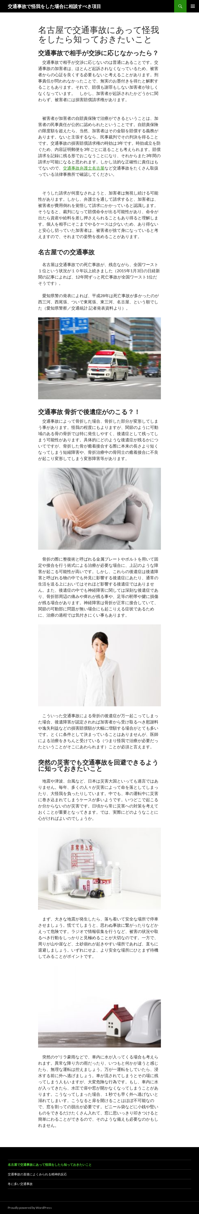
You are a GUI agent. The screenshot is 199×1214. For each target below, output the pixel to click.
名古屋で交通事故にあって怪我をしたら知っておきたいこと (50, 1165)
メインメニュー (193, 6)
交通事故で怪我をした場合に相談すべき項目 (54, 6)
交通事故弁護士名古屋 (83, 167)
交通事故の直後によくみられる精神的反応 (37, 1174)
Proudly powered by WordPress (30, 1208)
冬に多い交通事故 (20, 1184)
